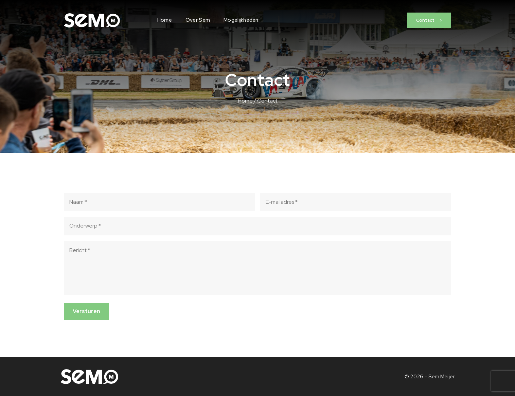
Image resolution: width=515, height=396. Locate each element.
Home (164, 20)
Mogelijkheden (241, 20)
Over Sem (197, 20)
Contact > (429, 20)
